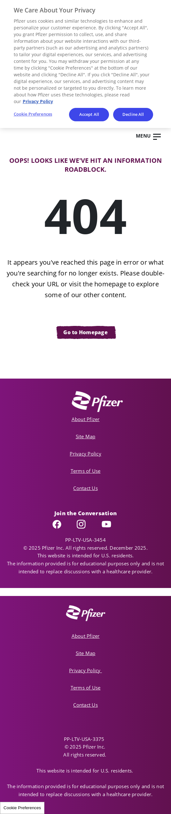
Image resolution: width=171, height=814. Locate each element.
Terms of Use (86, 471)
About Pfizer (86, 419)
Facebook (63, 524)
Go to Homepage (85, 332)
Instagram (87, 524)
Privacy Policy (85, 453)
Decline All (133, 114)
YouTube (111, 524)
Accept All (89, 114)
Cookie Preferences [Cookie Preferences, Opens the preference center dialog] (33, 114)
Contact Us (85, 488)
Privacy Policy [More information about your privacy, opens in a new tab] (38, 101)
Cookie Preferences (22, 807)
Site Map (86, 436)
